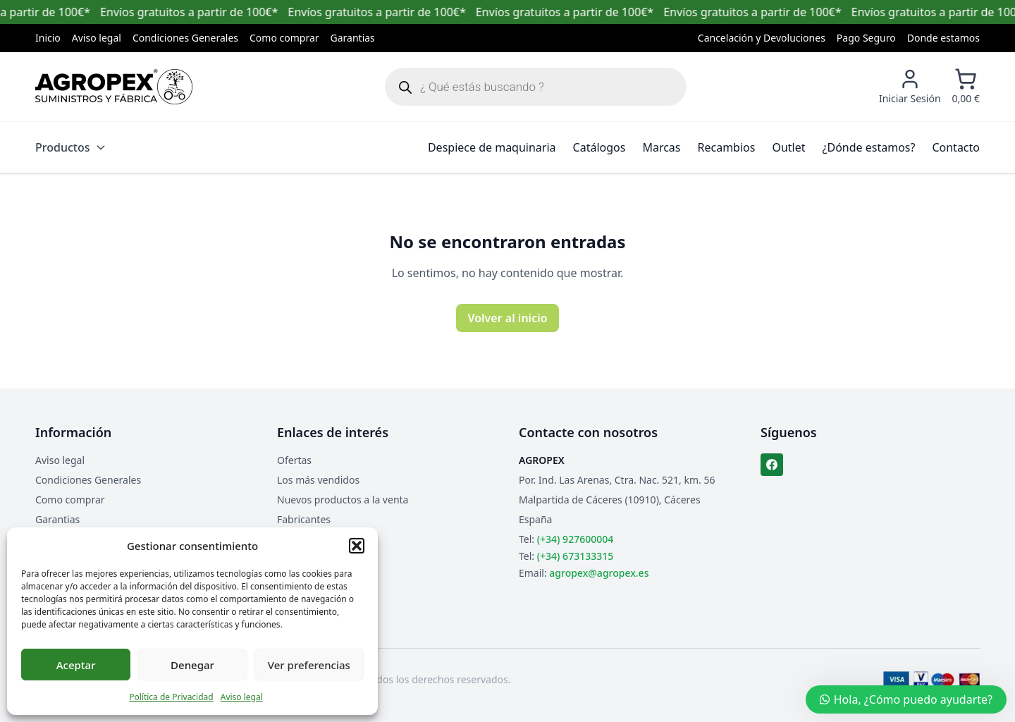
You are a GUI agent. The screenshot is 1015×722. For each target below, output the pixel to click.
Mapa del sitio (309, 539)
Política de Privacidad (171, 697)
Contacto (956, 147)
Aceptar (76, 665)
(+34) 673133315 (575, 556)
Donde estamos (943, 37)
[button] (357, 546)
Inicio (48, 37)
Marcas (661, 147)
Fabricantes (304, 519)
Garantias (353, 37)
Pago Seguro (866, 37)
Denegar (192, 665)
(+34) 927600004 (575, 539)
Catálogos (599, 147)
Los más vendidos (318, 480)
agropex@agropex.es (598, 573)
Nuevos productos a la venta (342, 499)
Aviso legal (242, 697)
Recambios (727, 147)
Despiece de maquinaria (492, 147)
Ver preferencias (309, 665)
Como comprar (284, 37)
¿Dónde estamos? (869, 147)
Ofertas (294, 460)
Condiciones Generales (185, 37)
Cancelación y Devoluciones (761, 37)
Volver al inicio (507, 318)
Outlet (788, 147)
